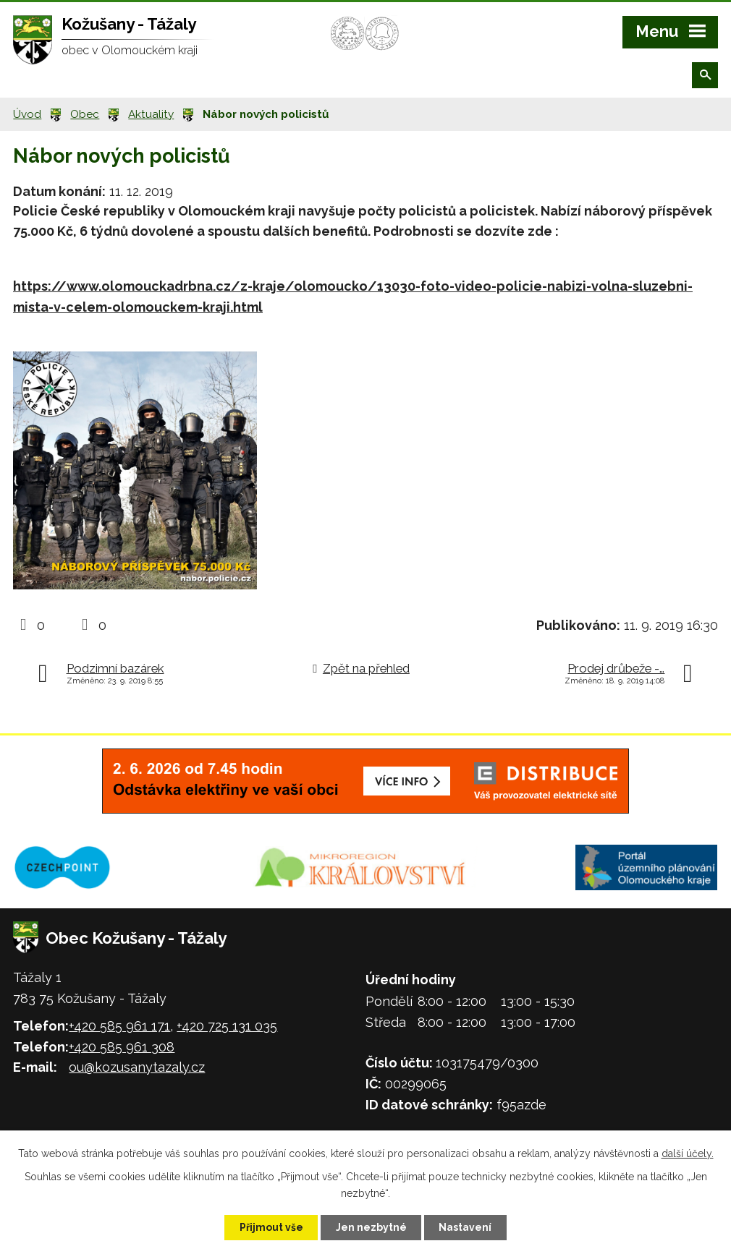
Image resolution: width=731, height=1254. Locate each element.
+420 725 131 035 (227, 1025)
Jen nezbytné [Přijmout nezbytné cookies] (371, 1227)
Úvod (27, 114)
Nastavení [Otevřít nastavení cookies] (466, 1227)
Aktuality (151, 114)
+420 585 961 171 (119, 1025)
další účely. (688, 1153)
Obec (84, 114)
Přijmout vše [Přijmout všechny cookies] (271, 1227)
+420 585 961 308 (121, 1046)
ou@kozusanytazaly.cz (137, 1067)
